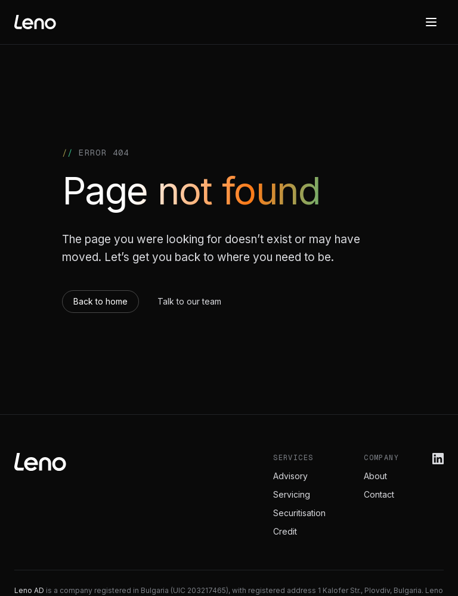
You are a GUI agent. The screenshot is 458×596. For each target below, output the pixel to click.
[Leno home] (35, 22)
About (375, 476)
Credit (285, 531)
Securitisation (299, 513)
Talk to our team (189, 301)
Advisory (290, 476)
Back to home (100, 301)
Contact (379, 494)
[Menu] (431, 22)
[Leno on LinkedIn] (438, 458)
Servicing (291, 494)
